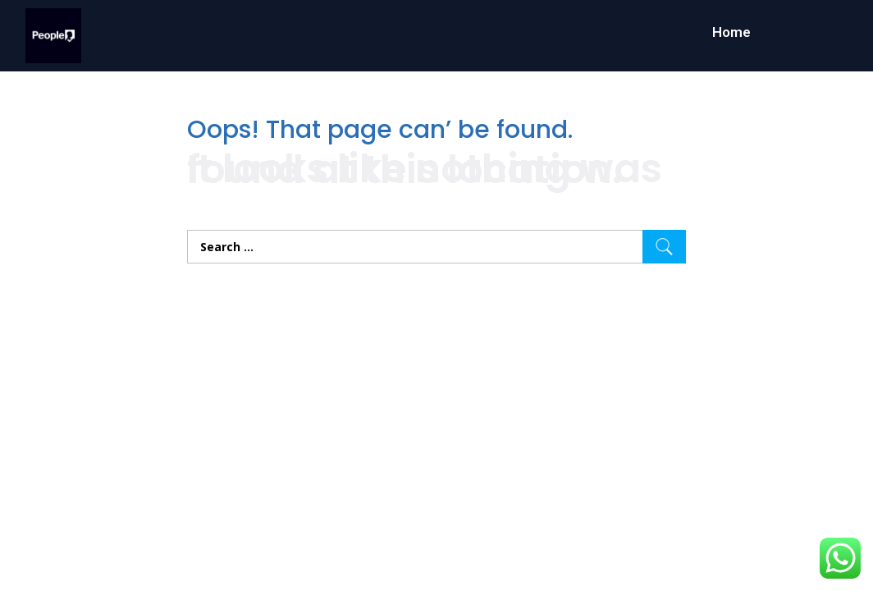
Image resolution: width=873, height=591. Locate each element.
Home (731, 32)
